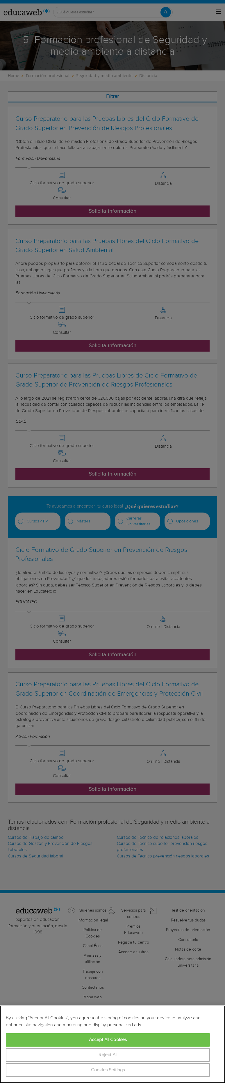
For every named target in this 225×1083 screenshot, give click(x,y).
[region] (112, 1044)
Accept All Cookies (108, 1040)
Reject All (108, 1055)
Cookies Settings (108, 1070)
